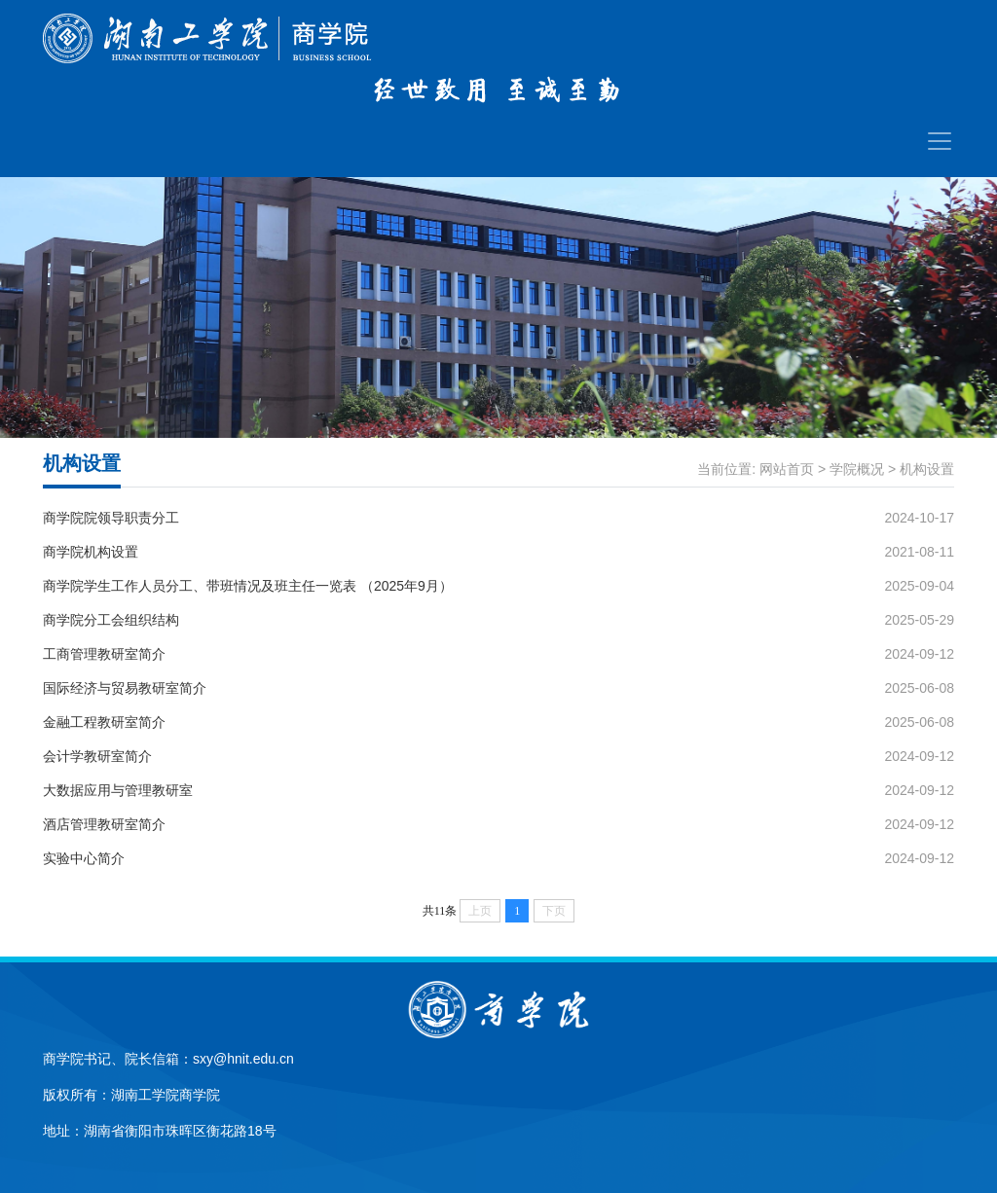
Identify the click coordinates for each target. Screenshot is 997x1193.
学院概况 (857, 469)
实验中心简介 (84, 858)
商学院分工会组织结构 (111, 620)
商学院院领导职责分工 (111, 517)
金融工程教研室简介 (104, 722)
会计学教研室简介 (97, 756)
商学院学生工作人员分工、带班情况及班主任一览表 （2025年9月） (248, 586)
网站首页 (786, 469)
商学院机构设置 (90, 552)
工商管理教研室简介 (104, 654)
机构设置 (927, 469)
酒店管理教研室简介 (104, 824)
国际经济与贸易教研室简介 (124, 688)
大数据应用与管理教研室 (118, 790)
